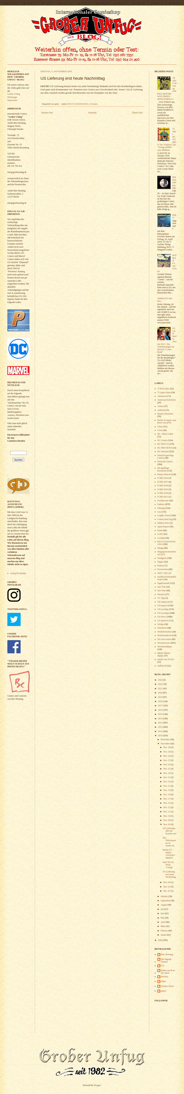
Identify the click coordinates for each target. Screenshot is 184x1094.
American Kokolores (166, 400)
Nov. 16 (167, 803)
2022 (160, 684)
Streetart (161, 594)
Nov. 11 (167, 811)
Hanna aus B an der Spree (168, 971)
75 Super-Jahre (164, 392)
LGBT (160, 534)
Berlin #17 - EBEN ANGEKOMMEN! (169, 854)
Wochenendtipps (164, 646)
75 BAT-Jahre (163, 388)
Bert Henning (167, 954)
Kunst (160, 530)
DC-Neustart (163, 451)
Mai (163, 918)
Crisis (159, 430)
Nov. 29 (167, 751)
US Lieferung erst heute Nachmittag (169, 874)
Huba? (174, 216)
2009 (160, 940)
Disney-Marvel (164, 474)
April (163, 922)
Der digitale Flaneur (166, 960)
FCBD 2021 (162, 496)
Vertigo (160, 624)
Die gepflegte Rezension (163, 469)
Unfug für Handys (18, 573)
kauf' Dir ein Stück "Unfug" (168, 865)
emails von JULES (165, 659)
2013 (160, 722)
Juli (162, 909)
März (163, 926)
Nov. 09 (167, 820)
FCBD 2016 (162, 478)
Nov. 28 (167, 756)
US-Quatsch (162, 620)
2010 (160, 735)
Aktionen (161, 396)
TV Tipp (161, 598)
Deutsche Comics (165, 461)
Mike (163, 981)
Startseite (92, 112)
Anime (160, 406)
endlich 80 (162, 665)
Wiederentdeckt (164, 635)
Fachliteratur (163, 500)
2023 (160, 680)
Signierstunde (163, 583)
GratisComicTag (164, 519)
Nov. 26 (167, 764)
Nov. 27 (167, 760)
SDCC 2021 (162, 573)
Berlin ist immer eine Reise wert (166, 421)
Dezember (165, 739)
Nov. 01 (167, 891)
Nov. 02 (167, 886)
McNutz (164, 976)
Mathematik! (174, 180)
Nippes (160, 561)
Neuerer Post (47, 112)
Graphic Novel (163, 515)
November (166, 743)
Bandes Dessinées (165, 413)
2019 (160, 697)
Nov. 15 (167, 807)
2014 (160, 718)
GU (162, 965)
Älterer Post (137, 112)
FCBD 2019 (162, 489)
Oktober (164, 896)
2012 (160, 727)
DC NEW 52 (163, 444)
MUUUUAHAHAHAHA (78, 104)
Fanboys (161, 504)
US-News (161, 616)
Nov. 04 (167, 882)
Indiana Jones (163, 523)
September (166, 900)
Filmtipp (161, 508)
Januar (164, 935)
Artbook (161, 410)
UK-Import (162, 602)
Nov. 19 (167, 790)
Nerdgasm (161, 558)
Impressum (12, 100)
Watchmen (162, 628)
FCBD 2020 (162, 493)
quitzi (163, 991)
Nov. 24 (167, 773)
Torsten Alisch (167, 986)
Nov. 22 (167, 781)
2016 (160, 710)
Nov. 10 (167, 816)
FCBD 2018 (162, 485)
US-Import (93, 104)
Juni (163, 913)
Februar (164, 930)
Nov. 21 (167, 786)
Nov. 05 (167, 824)
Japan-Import (163, 526)
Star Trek (161, 587)
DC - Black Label (165, 434)
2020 (160, 692)
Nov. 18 (167, 794)
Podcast (160, 565)
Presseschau (162, 569)
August (164, 905)
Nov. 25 (167, 768)
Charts (160, 426)
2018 (160, 701)
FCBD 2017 (162, 482)
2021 (160, 688)
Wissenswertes (163, 643)
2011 (160, 731)
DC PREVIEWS (164, 448)
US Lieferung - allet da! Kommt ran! (169, 831)
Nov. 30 (167, 747)
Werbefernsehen (164, 631)
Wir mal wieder (164, 639)
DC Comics (162, 440)
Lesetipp (161, 538)
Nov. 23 (167, 777)
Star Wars (161, 590)
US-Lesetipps (163, 613)
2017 (160, 705)
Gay (159, 511)
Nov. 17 (167, 798)
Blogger (97, 1085)
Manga (160, 548)
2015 (160, 714)
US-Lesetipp (163, 609)
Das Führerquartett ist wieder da (169, 841)
